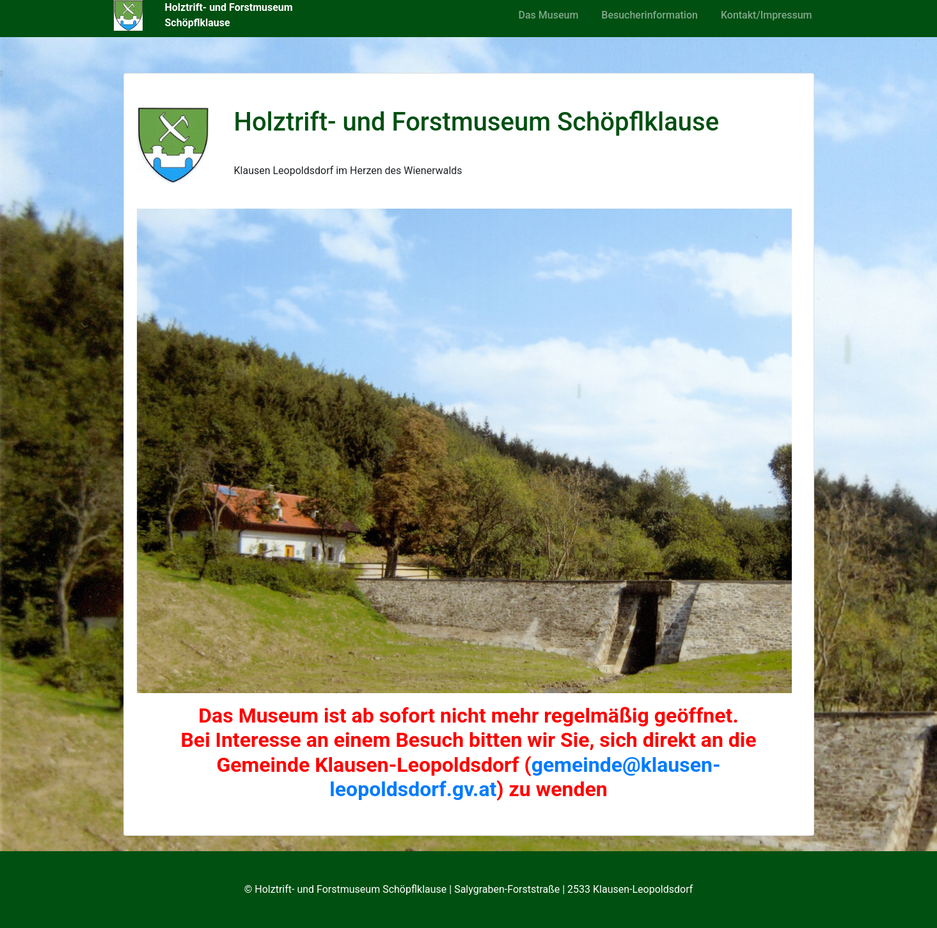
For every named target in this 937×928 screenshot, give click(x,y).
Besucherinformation (649, 15)
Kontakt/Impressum (766, 15)
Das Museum (549, 15)
